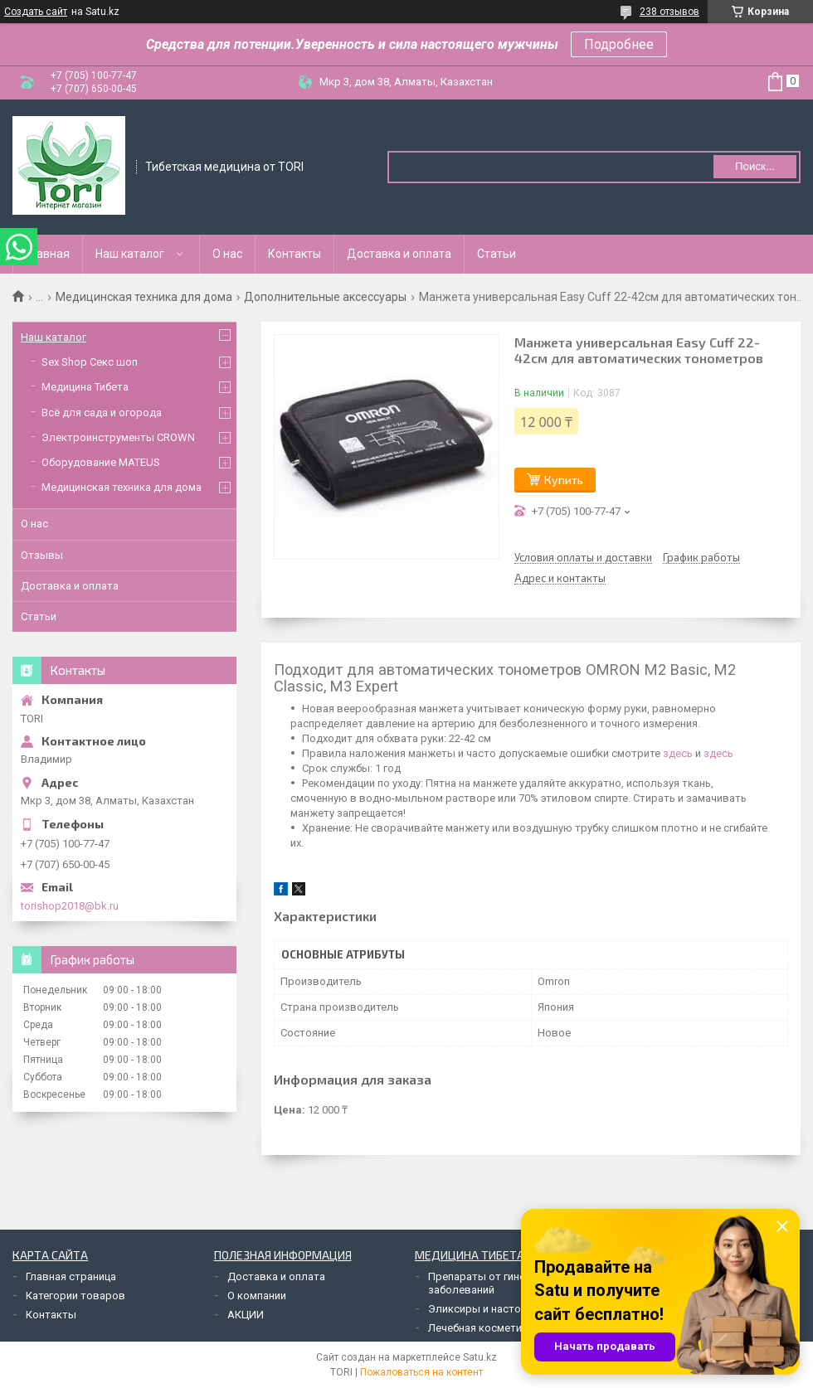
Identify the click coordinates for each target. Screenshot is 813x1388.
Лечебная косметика (480, 1328)
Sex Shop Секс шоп (89, 362)
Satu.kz (480, 1357)
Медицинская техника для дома (144, 296)
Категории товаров (75, 1295)
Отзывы (42, 555)
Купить (563, 480)
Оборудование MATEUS (100, 462)
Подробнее (619, 44)
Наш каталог (129, 253)
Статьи (496, 253)
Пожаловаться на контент (421, 1372)
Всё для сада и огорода (101, 412)
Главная (48, 253)
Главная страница (71, 1276)
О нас (227, 253)
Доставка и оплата (399, 253)
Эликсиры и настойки (483, 1309)
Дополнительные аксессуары (325, 296)
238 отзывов (669, 11)
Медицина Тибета (85, 387)
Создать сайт (35, 11)
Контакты (294, 253)
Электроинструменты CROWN (118, 437)
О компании (256, 1295)
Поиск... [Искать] (755, 166)
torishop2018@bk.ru (70, 906)
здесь (678, 753)
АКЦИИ (245, 1314)
